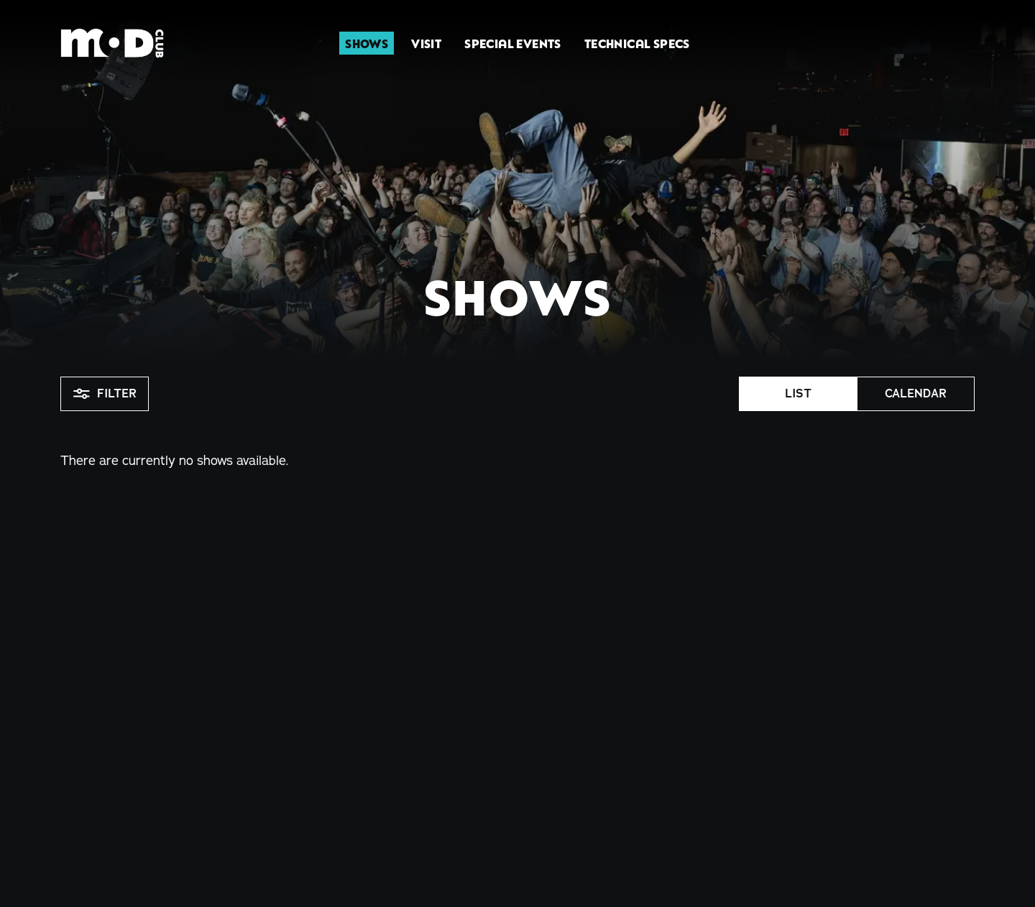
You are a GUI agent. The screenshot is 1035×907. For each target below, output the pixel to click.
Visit (426, 42)
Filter (105, 393)
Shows (366, 42)
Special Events (512, 42)
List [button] (798, 393)
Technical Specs (637, 42)
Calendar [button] (916, 393)
